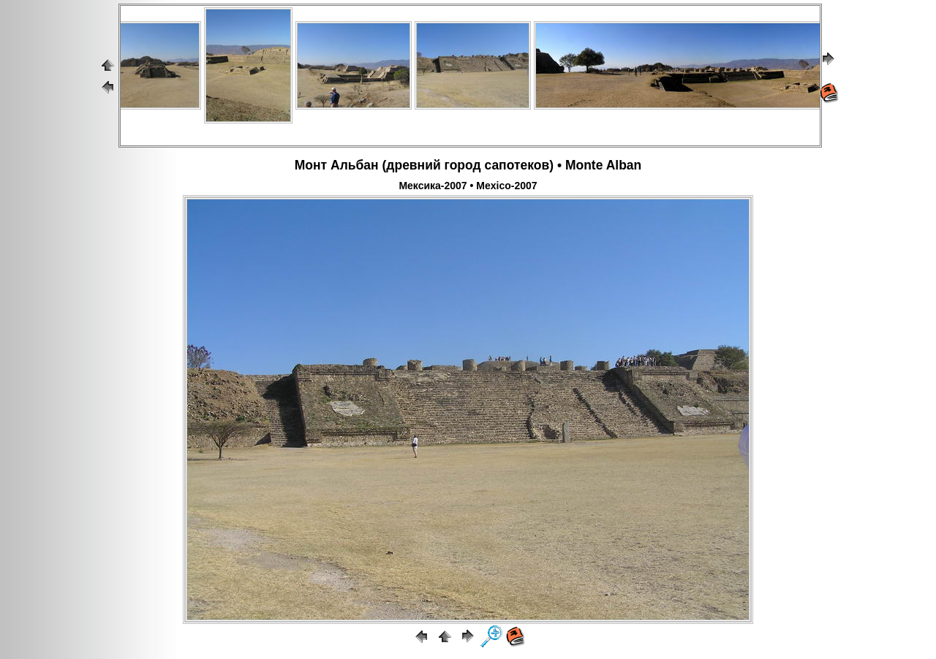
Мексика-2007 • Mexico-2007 (468, 185)
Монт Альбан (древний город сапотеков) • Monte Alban (468, 165)
